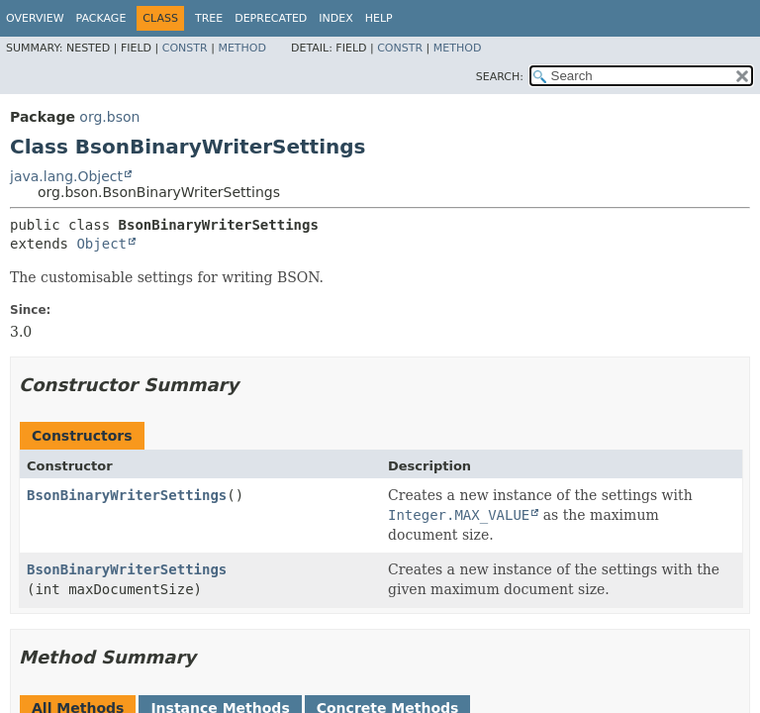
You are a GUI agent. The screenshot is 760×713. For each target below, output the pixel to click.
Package (101, 18)
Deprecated (271, 18)
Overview (35, 18)
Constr (185, 48)
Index (335, 18)
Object (101, 244)
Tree (209, 18)
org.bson (109, 117)
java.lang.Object (66, 176)
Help (379, 18)
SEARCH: (499, 76)
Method (242, 48)
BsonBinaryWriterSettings (127, 495)
